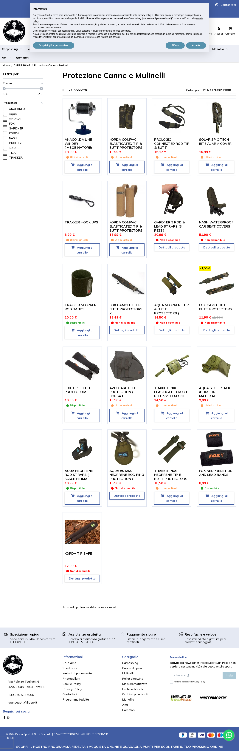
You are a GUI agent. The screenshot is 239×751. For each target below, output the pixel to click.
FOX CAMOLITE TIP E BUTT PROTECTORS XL (126, 309)
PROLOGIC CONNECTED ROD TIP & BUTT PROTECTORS (171, 145)
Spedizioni (70, 668)
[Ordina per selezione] (210, 90)
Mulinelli (128, 673)
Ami (125, 705)
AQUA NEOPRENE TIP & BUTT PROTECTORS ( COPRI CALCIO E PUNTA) (171, 313)
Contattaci (228, 5)
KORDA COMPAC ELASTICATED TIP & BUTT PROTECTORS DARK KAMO (125, 145)
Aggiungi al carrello (84, 167)
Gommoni (128, 710)
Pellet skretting (132, 678)
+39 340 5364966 (81, 642)
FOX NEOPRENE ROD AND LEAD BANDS (215, 473)
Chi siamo (69, 663)
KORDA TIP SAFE (78, 553)
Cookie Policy (72, 684)
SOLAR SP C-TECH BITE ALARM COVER (215, 141)
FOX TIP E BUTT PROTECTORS (78, 390)
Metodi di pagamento (77, 673)
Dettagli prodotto (172, 247)
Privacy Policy (72, 689)
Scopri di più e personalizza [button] (53, 45)
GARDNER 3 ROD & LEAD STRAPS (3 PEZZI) (169, 226)
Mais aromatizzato (134, 684)
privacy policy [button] (144, 15)
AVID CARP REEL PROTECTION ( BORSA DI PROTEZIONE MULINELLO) (122, 396)
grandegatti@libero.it (22, 702)
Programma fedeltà (76, 699)
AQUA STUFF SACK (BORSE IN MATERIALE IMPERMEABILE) (214, 394)
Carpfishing (130, 663)
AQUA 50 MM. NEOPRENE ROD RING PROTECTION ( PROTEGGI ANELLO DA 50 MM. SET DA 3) (126, 479)
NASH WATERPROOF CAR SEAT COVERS (216, 224)
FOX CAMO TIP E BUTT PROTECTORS (215, 307)
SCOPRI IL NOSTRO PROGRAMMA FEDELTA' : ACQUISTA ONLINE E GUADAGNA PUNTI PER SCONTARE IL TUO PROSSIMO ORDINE (119, 746)
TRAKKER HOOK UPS (81, 222)
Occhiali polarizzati (135, 694)
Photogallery (71, 678)
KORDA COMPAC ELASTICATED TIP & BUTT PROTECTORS (125, 226)
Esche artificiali (132, 689)
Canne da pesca (133, 668)
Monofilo (128, 699)
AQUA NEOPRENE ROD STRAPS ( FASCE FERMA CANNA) (79, 477)
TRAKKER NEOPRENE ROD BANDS (81, 307)
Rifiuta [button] (175, 45)
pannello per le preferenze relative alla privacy (97, 37)
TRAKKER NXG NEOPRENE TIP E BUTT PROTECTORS (170, 475)
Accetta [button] (196, 45)
